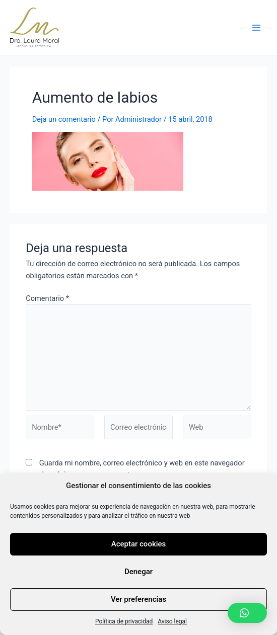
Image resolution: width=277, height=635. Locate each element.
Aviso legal (172, 621)
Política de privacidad (124, 621)
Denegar (138, 571)
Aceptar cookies (138, 543)
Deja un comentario (64, 119)
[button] (247, 613)
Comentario (47, 298)
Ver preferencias (138, 599)
